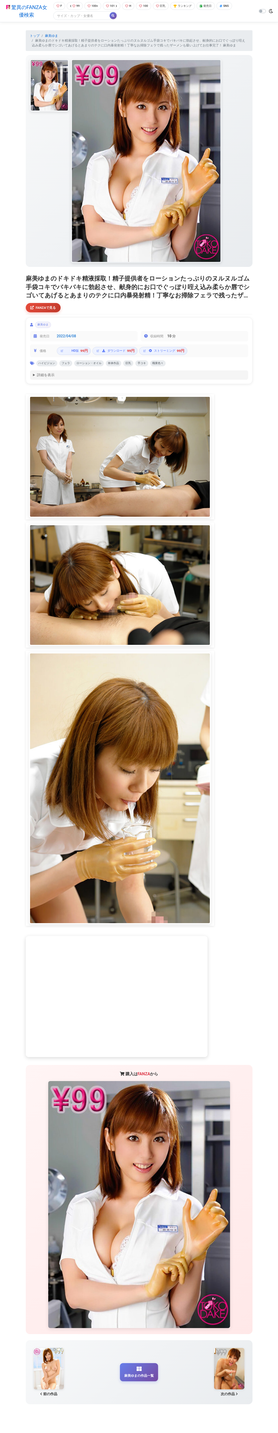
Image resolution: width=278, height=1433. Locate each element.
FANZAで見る (44, 309)
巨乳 (165, 6)
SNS (235, 6)
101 (113, 6)
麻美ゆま (51, 36)
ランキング (189, 6)
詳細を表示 (46, 379)
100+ (93, 6)
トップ (35, 36)
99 (74, 6)
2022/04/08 (66, 339)
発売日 (214, 6)
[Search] (80, 16)
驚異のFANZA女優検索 (25, 11)
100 (147, 6)
